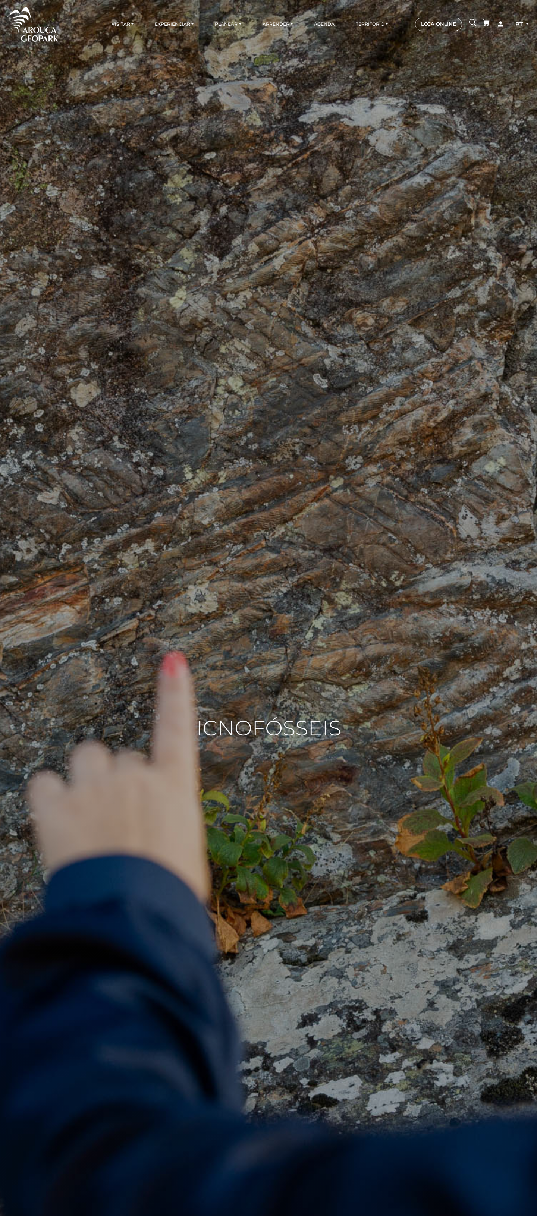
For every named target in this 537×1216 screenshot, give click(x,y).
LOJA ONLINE (438, 24)
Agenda (324, 24)
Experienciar (172, 24)
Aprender (276, 24)
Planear (226, 24)
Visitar (121, 24)
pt (519, 24)
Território (370, 24)
